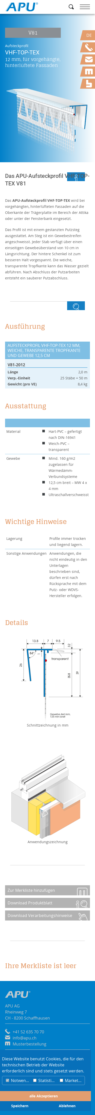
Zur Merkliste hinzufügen (31, 890)
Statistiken (45, 1080)
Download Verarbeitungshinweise (40, 915)
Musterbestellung (29, 1044)
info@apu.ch (24, 1038)
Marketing (72, 1080)
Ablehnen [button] (67, 1105)
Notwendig (18, 1080)
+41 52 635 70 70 (28, 1032)
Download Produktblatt (30, 903)
